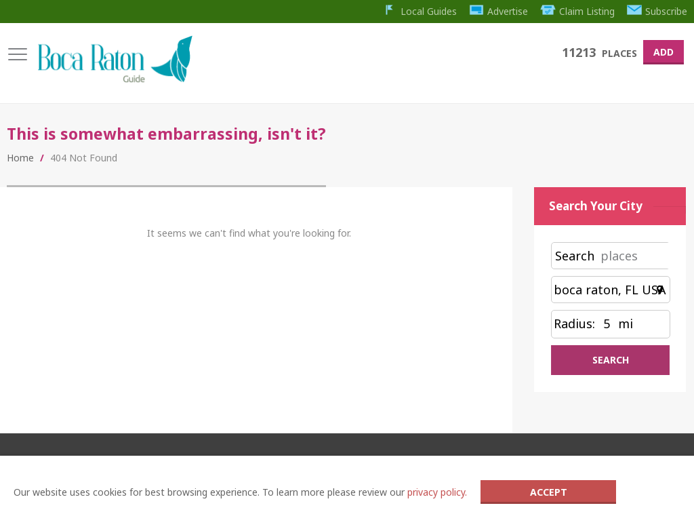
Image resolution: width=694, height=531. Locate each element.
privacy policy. (437, 492)
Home (20, 158)
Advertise (498, 11)
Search (574, 256)
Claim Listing (577, 11)
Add (663, 51)
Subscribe (657, 11)
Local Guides (417, 11)
